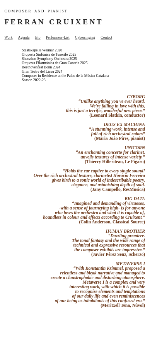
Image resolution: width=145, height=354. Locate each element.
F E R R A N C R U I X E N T (53, 22)
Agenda (23, 37)
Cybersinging (85, 37)
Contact (106, 37)
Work (9, 37)
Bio (38, 37)
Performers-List (58, 37)
